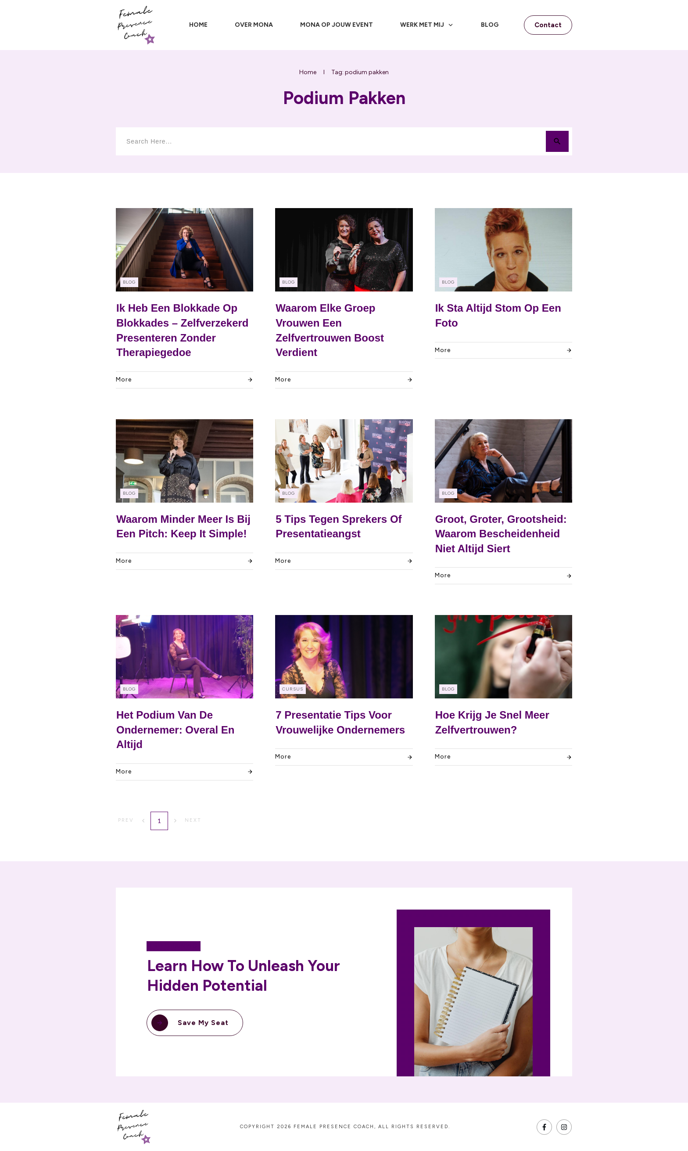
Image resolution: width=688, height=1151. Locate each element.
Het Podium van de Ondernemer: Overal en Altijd (175, 729)
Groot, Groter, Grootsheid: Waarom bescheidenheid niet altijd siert (501, 533)
